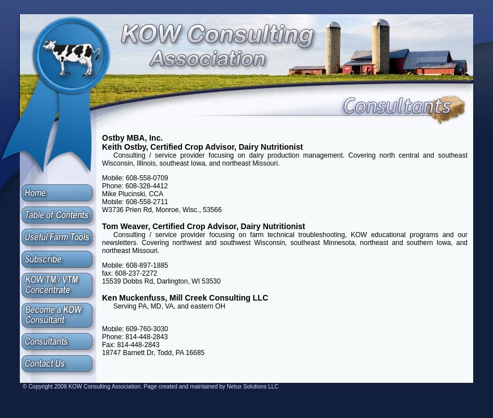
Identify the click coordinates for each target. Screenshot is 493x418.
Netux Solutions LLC (252, 386)
